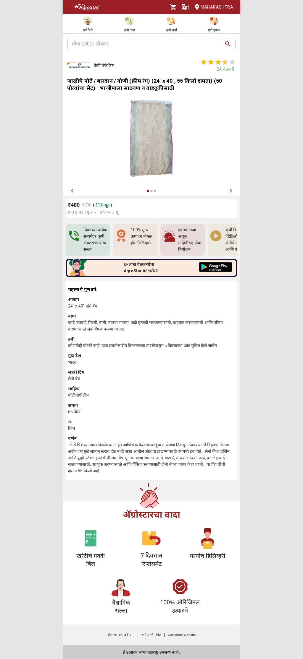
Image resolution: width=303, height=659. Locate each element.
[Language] (185, 7)
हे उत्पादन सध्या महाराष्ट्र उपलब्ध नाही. (151, 652)
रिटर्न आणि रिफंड (151, 635)
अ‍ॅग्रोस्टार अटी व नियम (120, 635)
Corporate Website (182, 635)
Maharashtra (212, 7)
